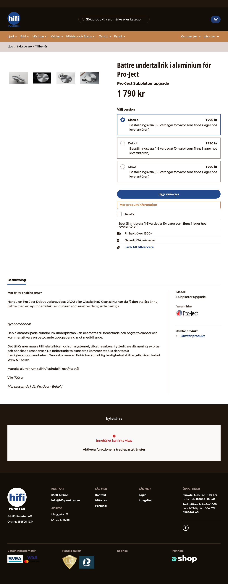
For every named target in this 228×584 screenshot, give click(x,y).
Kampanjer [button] (191, 36)
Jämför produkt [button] (190, 338)
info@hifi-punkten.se (65, 500)
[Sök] (113, 19)
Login (142, 495)
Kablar (57, 36)
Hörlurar (40, 36)
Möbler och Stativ (81, 36)
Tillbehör (41, 46)
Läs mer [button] (211, 36)
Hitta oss (101, 500)
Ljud (12, 36)
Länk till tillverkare (138, 249)
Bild (24, 36)
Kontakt (100, 495)
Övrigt (104, 36)
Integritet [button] (145, 500)
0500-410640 (59, 495)
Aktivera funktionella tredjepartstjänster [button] (114, 449)
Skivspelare (24, 46)
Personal (101, 506)
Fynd (119, 36)
